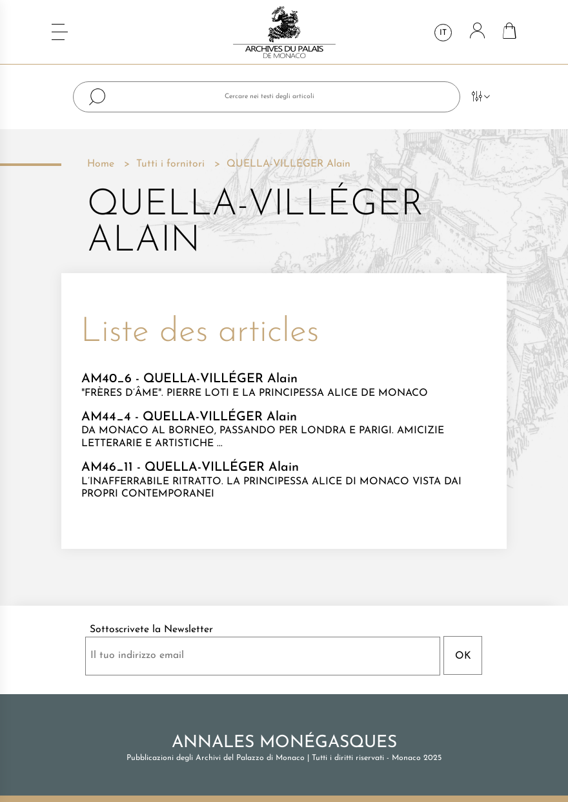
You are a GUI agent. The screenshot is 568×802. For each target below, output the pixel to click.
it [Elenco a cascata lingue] (443, 33)
